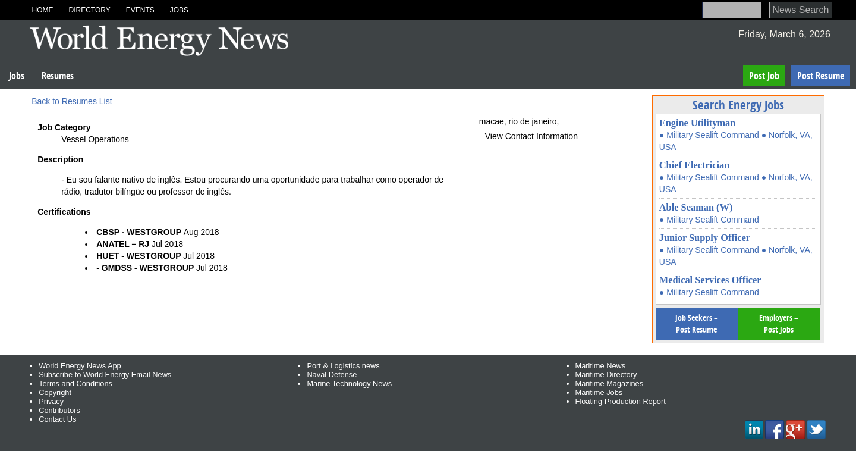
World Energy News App (80, 365)
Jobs (179, 10)
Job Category (63, 127)
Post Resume (820, 75)
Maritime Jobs (599, 392)
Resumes (58, 75)
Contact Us (57, 419)
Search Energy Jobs (738, 105)
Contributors (59, 410)
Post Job (764, 75)
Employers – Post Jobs (778, 323)
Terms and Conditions (75, 383)
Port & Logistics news (343, 365)
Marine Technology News (349, 383)
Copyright (55, 392)
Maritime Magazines (609, 383)
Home (42, 10)
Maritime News (600, 365)
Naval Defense (332, 374)
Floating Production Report (620, 401)
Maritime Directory (606, 374)
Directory (89, 10)
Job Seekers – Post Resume (696, 323)
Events (140, 10)
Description (60, 159)
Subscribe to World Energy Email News (105, 374)
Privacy (51, 401)
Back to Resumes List (72, 101)
